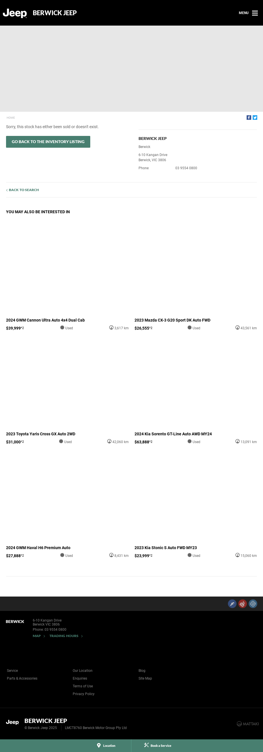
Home (11, 117)
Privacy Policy (84, 694)
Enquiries (80, 678)
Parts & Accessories (22, 678)
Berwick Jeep (55, 13)
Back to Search (24, 190)
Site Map (145, 678)
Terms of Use (83, 686)
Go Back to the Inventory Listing (48, 141)
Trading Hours (63, 636)
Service (12, 671)
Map (37, 636)
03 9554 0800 (186, 168)
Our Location (83, 671)
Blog (142, 671)
